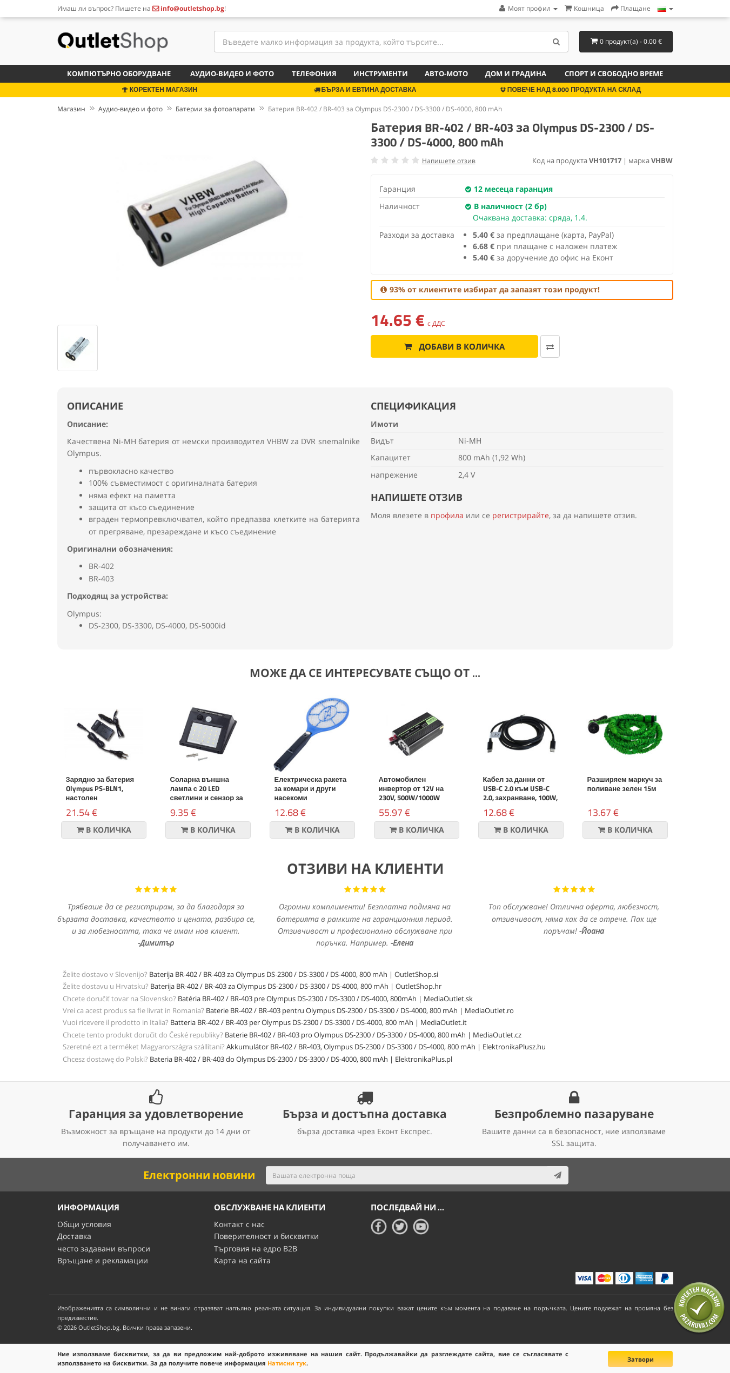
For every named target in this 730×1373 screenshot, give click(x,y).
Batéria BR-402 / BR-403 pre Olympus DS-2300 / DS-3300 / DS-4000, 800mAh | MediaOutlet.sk (325, 998)
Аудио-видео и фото (232, 73)
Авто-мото (446, 73)
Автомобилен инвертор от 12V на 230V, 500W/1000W (411, 788)
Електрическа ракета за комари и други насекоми (310, 788)
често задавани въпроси (103, 1248)
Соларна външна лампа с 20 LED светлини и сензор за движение (206, 793)
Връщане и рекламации (102, 1260)
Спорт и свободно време (614, 73)
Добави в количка (454, 346)
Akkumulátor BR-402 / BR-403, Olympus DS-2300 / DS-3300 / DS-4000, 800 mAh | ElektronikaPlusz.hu (386, 1046)
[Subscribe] (557, 1175)
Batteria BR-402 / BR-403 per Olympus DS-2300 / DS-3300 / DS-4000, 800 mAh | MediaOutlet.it (318, 1022)
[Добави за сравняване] (549, 346)
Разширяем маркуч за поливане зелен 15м (624, 784)
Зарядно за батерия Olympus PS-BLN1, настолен (100, 788)
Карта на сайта (242, 1260)
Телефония (314, 73)
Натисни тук (286, 1363)
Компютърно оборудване (119, 73)
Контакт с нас (239, 1224)
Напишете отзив (448, 160)
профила (447, 515)
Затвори (640, 1359)
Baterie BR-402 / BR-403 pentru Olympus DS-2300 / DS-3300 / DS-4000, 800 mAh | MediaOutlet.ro (360, 1010)
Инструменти (380, 73)
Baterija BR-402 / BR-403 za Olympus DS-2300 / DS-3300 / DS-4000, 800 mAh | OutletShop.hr (295, 986)
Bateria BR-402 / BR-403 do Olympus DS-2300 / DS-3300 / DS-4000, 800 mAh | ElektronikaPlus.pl (301, 1059)
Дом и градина (515, 73)
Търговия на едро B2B (255, 1248)
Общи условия (84, 1224)
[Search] (556, 41)
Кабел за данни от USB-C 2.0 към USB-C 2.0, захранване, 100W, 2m (520, 793)
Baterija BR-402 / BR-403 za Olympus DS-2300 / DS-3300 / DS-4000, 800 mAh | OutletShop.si (293, 974)
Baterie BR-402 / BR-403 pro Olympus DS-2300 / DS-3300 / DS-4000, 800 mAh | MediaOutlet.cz (373, 1035)
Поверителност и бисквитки (266, 1236)
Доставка (74, 1236)
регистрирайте (520, 515)
